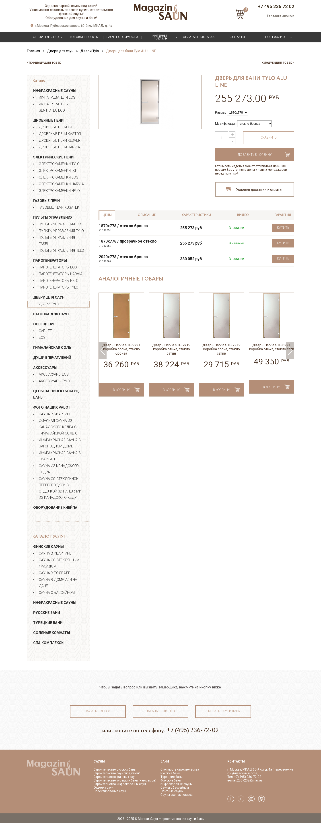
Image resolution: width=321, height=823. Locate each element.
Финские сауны (48, 547)
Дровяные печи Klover (59, 140)
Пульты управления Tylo (61, 231)
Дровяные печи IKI (55, 127)
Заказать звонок (280, 15)
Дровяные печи (48, 120)
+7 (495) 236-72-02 (193, 730)
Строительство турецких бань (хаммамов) (125, 780)
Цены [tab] (107, 215)
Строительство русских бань (115, 769)
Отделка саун (103, 787)
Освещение (44, 324)
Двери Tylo (49, 304)
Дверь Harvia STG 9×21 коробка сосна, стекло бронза (121, 349)
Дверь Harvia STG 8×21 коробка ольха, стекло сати (271, 347)
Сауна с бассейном (57, 592)
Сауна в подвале (54, 573)
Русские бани (46, 613)
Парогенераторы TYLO (58, 287)
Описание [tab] (147, 215)
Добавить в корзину (255, 155)
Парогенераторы (50, 260)
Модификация (226, 123)
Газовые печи (46, 201)
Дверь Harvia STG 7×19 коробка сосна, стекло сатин (221, 349)
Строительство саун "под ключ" (117, 773)
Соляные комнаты (51, 633)
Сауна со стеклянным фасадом (59, 563)
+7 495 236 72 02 (276, 6)
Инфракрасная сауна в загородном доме (60, 443)
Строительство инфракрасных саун (120, 784)
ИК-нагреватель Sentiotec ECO (53, 107)
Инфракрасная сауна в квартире (60, 456)
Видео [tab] (243, 215)
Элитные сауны (171, 791)
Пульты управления (52, 217)
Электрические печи (53, 157)
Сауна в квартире (55, 414)
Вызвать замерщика (223, 711)
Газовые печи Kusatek (59, 207)
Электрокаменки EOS (58, 177)
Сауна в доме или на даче (58, 583)
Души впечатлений (52, 357)
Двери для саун (48, 297)
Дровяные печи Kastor (60, 134)
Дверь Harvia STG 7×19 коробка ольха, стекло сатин (171, 349)
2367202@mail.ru (249, 780)
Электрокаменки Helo (59, 191)
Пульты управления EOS (60, 224)
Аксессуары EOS (54, 374)
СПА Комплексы (48, 643)
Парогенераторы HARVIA (60, 274)
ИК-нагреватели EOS (57, 97)
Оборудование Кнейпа (55, 507)
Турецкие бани (47, 623)
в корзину (121, 390)
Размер (220, 112)
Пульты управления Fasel (57, 240)
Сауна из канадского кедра (59, 469)
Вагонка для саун (51, 314)
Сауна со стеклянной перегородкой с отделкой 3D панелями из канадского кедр (60, 488)
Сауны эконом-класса (176, 794)
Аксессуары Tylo (54, 381)
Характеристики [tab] (196, 215)
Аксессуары (45, 368)
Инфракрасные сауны (54, 91)
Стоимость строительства (179, 769)
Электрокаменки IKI (57, 170)
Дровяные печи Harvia (59, 147)
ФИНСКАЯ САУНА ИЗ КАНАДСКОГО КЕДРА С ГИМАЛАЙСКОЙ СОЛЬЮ (58, 427)
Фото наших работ (51, 407)
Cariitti (46, 331)
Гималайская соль (52, 347)
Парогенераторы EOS (58, 267)
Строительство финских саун (115, 777)
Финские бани (170, 780)
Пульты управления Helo (61, 250)
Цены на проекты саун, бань (56, 394)
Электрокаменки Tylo (59, 164)
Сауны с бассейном (174, 787)
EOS (42, 337)
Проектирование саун (110, 791)
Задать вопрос (98, 711)
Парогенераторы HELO (58, 280)
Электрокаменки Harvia (61, 184)
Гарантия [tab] (283, 215)
